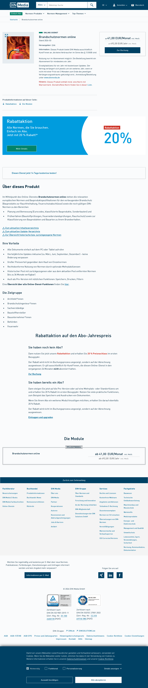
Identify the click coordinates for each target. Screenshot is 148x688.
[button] (120, 5)
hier (67, 284)
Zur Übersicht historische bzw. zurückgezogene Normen (33, 234)
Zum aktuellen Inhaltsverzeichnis (22, 228)
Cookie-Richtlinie (105, 658)
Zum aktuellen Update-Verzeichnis (22, 231)
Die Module (25, 104)
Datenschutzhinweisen (77, 658)
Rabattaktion (9, 104)
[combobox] (71, 5)
